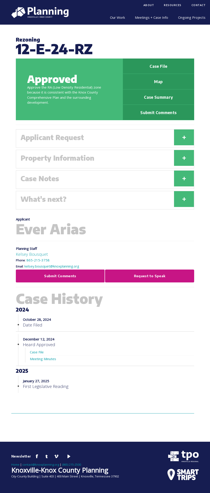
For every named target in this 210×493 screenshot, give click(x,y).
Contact (198, 5)
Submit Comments (158, 112)
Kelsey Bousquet (32, 254)
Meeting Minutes (43, 359)
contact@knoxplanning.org (40, 464)
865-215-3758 (38, 260)
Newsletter (21, 456)
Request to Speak (149, 276)
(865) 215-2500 (71, 464)
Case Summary (158, 97)
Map (158, 81)
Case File (158, 66)
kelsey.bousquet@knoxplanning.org (51, 266)
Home (15, 464)
